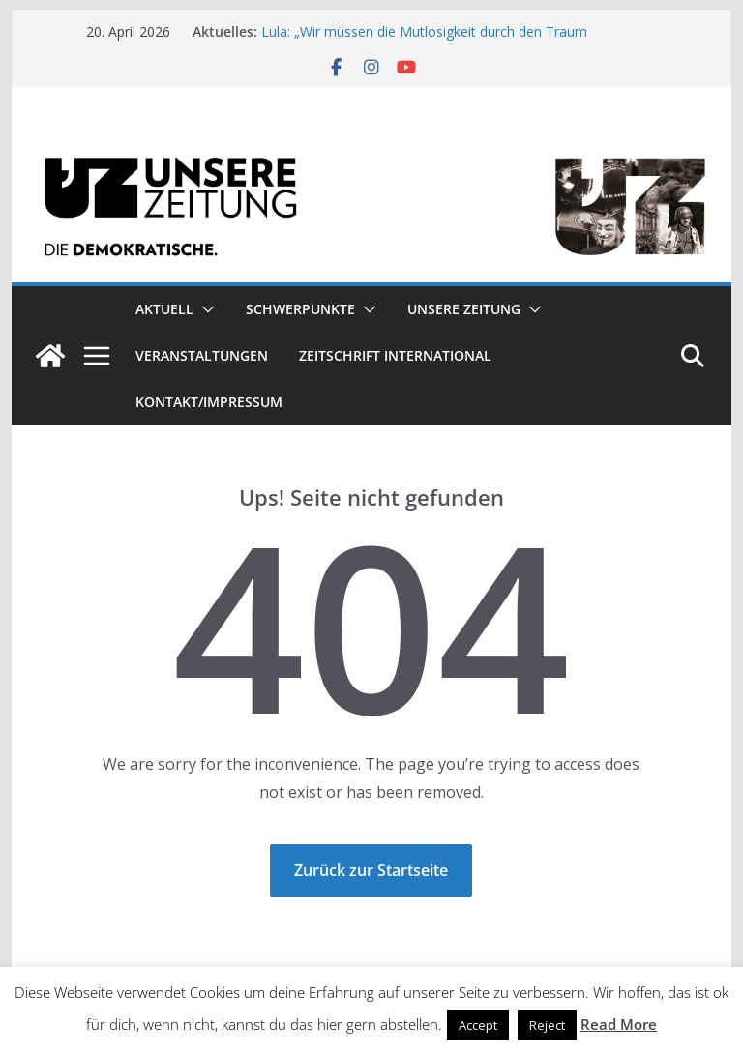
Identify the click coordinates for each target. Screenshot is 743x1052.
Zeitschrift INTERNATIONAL (395, 355)
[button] (204, 309)
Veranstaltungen (201, 355)
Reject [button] (547, 1025)
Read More (618, 1024)
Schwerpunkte (300, 309)
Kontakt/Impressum (208, 402)
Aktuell (164, 309)
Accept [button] (478, 1025)
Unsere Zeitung (463, 309)
